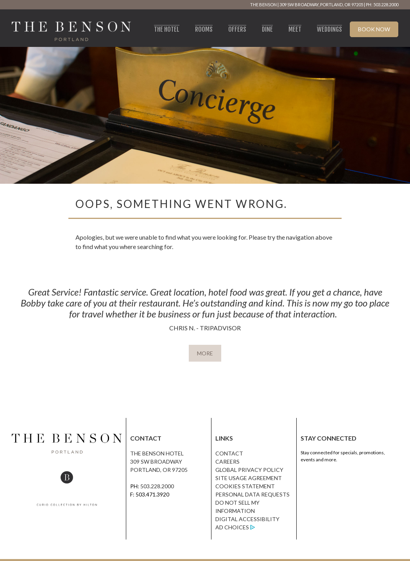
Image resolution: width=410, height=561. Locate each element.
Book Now (374, 29)
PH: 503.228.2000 (382, 4)
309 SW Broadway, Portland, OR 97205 (321, 4)
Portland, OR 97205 (159, 469)
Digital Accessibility (247, 519)
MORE (205, 353)
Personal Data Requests (252, 494)
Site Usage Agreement (248, 478)
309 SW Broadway (156, 461)
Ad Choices (232, 527)
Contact (229, 453)
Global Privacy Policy (249, 469)
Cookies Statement (245, 486)
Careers (227, 461)
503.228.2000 (157, 486)
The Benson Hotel (157, 453)
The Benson (263, 4)
